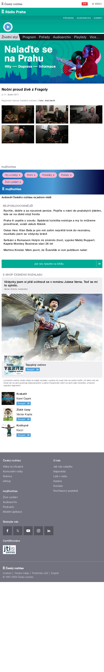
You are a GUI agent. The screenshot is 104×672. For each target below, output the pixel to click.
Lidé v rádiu (60, 566)
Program (68, 18)
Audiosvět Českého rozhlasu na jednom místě (26, 255)
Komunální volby (13, 561)
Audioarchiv (84, 18)
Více (94, 37)
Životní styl (10, 37)
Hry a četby (12, 233)
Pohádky (48, 233)
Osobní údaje (22, 663)
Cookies (7, 663)
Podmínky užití (40, 663)
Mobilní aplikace (12, 601)
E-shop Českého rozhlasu (22, 364)
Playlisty (80, 37)
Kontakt (58, 576)
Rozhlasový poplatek (65, 580)
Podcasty (8, 597)
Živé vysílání (13, 240)
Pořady (44, 37)
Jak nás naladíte (63, 556)
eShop (7, 571)
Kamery (98, 18)
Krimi (31, 233)
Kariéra (57, 571)
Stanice (7, 566)
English (55, 663)
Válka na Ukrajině (13, 556)
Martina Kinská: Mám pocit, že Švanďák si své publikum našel (58, 330)
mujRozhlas (8, 225)
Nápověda (59, 561)
